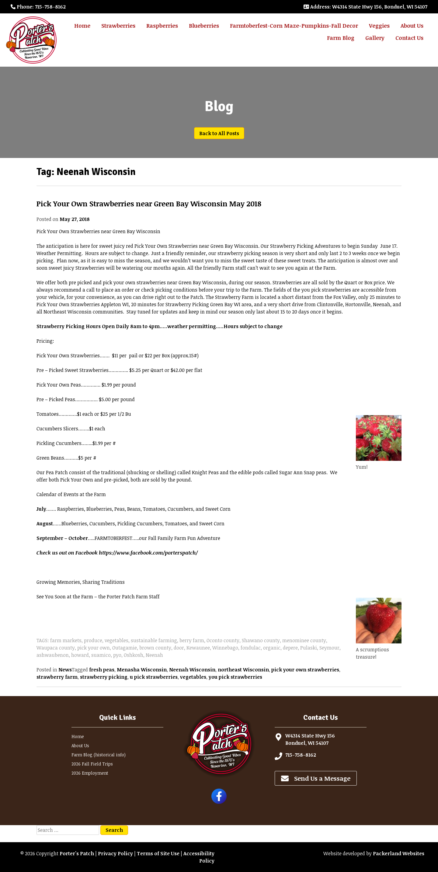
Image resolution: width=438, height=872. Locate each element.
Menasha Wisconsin (142, 669)
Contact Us (409, 37)
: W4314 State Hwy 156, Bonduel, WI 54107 (365, 6)
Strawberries (118, 25)
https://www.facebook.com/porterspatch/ (148, 552)
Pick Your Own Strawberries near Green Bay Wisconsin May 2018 (148, 203)
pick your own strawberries (305, 669)
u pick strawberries (154, 677)
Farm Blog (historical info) (98, 755)
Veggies (379, 25)
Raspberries (162, 25)
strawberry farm (57, 677)
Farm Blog (340, 37)
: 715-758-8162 (38, 6)
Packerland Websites (398, 853)
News (65, 669)
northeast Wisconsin (243, 669)
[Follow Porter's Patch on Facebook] (219, 802)
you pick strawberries (235, 677)
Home (82, 25)
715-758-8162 (300, 754)
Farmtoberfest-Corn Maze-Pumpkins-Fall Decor (294, 25)
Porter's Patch (77, 853)
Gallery (374, 37)
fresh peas (101, 669)
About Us (412, 25)
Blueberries (204, 25)
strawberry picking (103, 677)
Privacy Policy (115, 853)
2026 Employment (89, 773)
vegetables (193, 677)
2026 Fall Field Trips (92, 764)
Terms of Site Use (158, 853)
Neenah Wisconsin (192, 669)
